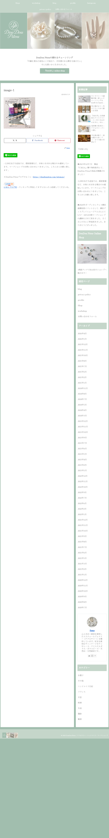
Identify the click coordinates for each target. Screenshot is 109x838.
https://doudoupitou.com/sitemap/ (49, 177)
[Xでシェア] (15, 140)
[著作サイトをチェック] (89, 655)
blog (80, 289)
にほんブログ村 (10, 187)
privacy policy (84, 295)
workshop (82, 311)
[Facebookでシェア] (37, 140)
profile (81, 300)
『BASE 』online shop (54, 71)
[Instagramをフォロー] (92, 655)
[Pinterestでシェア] (60, 140)
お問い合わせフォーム (87, 316)
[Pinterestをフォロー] (95, 655)
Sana (92, 631)
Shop (80, 305)
